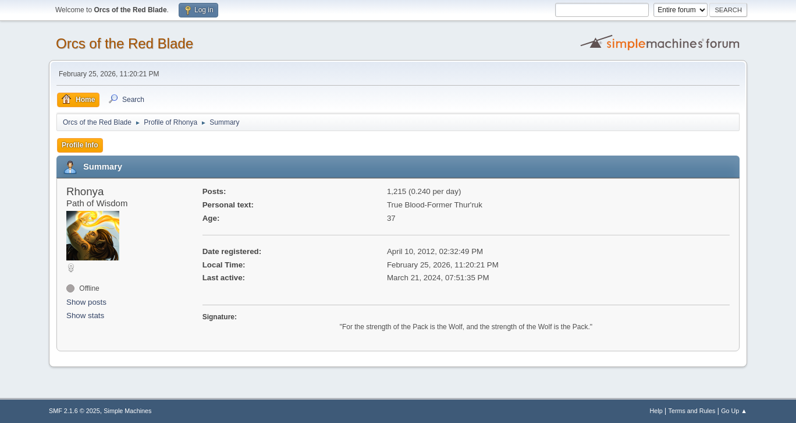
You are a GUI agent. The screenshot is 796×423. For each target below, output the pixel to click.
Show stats (85, 315)
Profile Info (80, 145)
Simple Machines (127, 410)
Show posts (86, 302)
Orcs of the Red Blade (124, 43)
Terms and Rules (692, 410)
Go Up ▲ (734, 410)
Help (656, 410)
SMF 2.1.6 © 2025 (74, 410)
